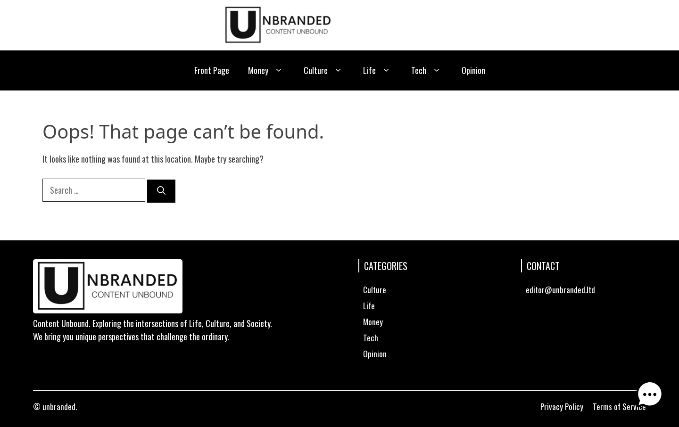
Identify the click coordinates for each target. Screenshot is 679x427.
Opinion (473, 70)
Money (266, 70)
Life (377, 70)
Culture (324, 70)
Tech (427, 70)
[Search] (161, 191)
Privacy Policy (561, 406)
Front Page (211, 70)
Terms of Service (619, 406)
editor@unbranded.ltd (560, 290)
